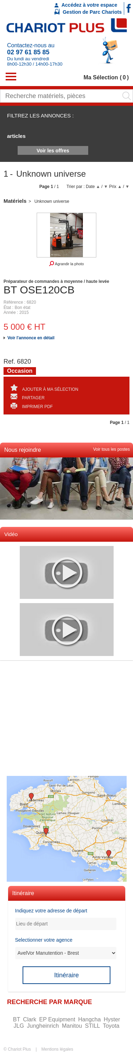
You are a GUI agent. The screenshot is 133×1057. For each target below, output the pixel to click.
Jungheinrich (43, 1026)
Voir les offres (53, 150)
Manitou (72, 1026)
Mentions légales (57, 1049)
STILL (93, 1026)
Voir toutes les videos (20, 544)
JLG (19, 1026)
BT (17, 1019)
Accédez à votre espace (85, 5)
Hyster (112, 1019)
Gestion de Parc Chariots (88, 11)
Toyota (111, 1026)
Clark (30, 1019)
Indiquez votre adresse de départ (51, 910)
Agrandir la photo (66, 263)
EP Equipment (58, 1019)
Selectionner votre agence (44, 940)
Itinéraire (66, 975)
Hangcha (90, 1019)
